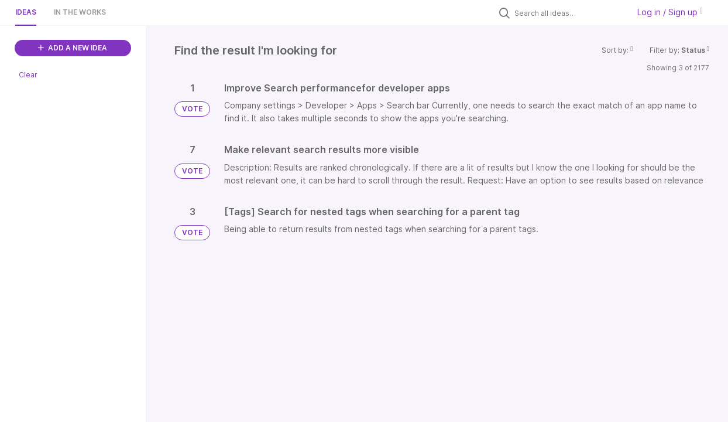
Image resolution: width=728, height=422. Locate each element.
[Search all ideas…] (569, 13)
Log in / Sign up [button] (670, 12)
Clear (28, 74)
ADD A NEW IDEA (72, 47)
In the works (80, 12)
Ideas (25, 12)
